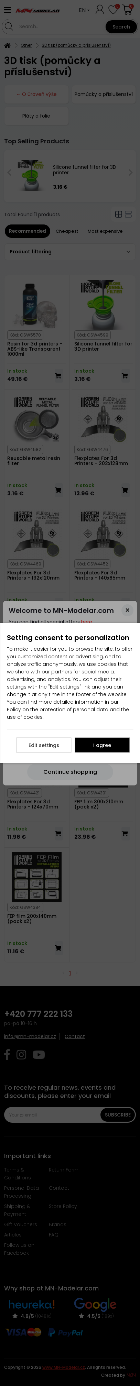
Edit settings (44, 745)
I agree (102, 745)
